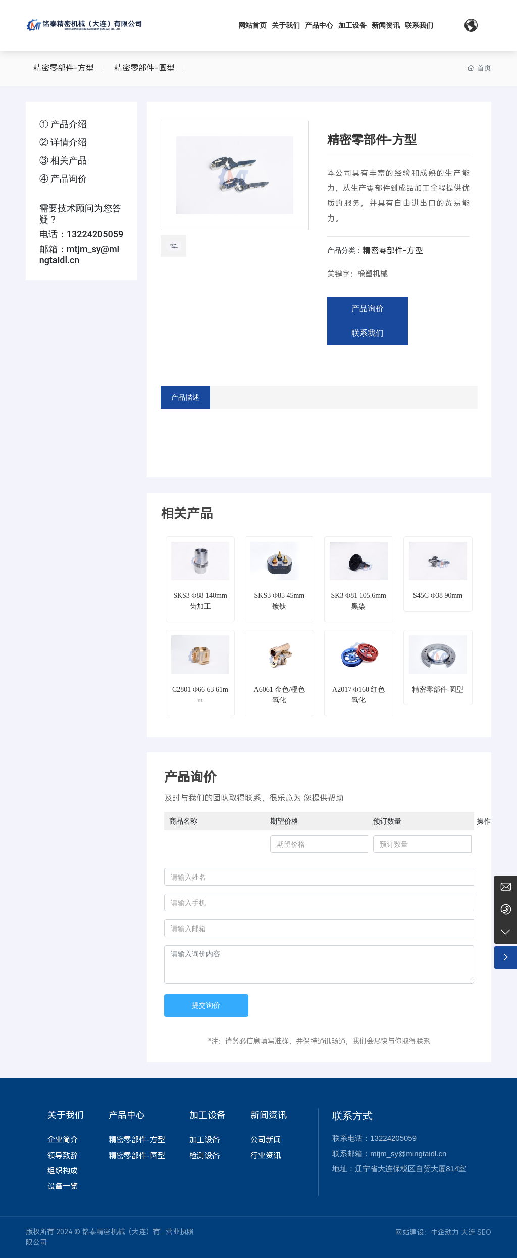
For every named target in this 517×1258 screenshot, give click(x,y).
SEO (484, 1232)
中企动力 (445, 1232)
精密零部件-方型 (63, 68)
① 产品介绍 (63, 124)
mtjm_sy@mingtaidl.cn (79, 254)
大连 (468, 1232)
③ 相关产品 (63, 160)
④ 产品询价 (63, 178)
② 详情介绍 (63, 142)
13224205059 (95, 234)
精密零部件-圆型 (144, 68)
